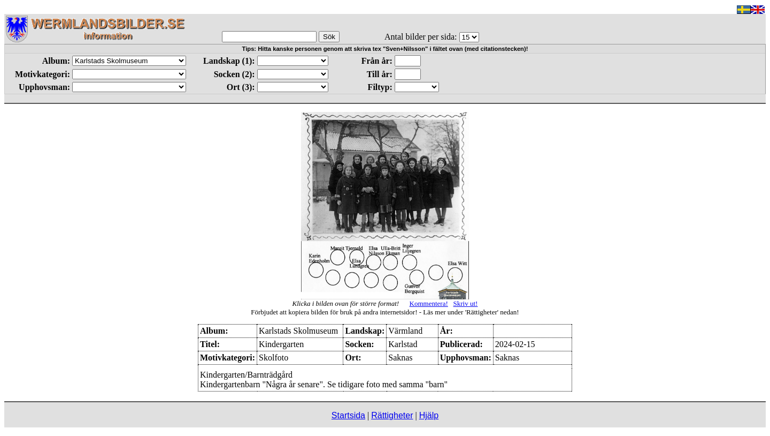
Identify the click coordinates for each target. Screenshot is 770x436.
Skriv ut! (465, 303)
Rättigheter (392, 415)
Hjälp (428, 415)
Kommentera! (429, 303)
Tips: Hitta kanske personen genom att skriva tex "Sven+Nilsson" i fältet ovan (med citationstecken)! (385, 49)
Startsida (348, 415)
